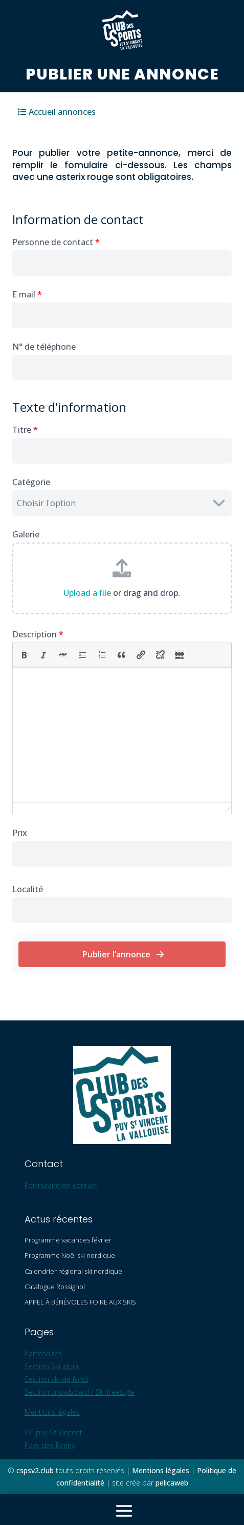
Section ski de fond (56, 1379)
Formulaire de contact (61, 1185)
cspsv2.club (35, 1470)
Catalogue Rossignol (55, 1286)
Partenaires (43, 1353)
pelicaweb (172, 1483)
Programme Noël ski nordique (70, 1255)
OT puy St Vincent (53, 1432)
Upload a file (87, 592)
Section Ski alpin (51, 1366)
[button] (24, 655)
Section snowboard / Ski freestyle (80, 1392)
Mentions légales (52, 1412)
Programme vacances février (68, 1240)
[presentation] (24, 655)
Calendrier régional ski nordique (73, 1271)
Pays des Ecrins (50, 1445)
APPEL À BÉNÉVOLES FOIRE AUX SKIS (80, 1302)
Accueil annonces (62, 111)
